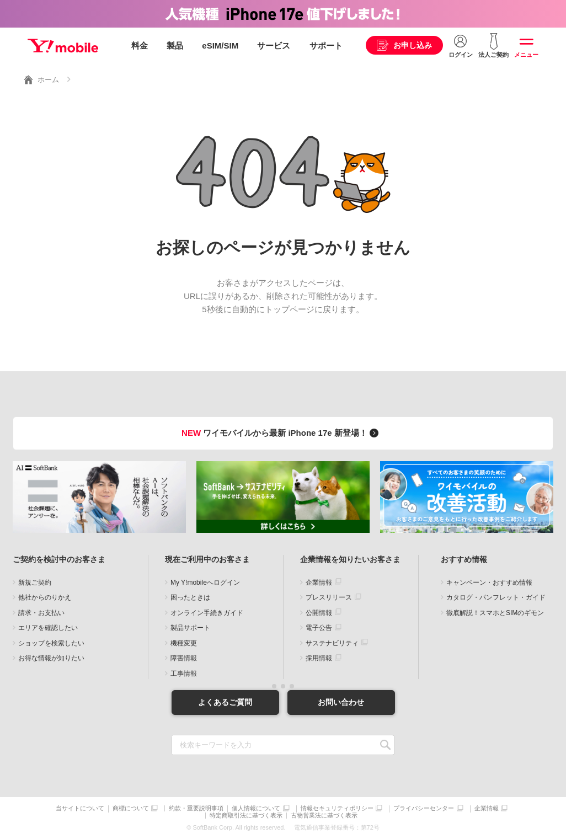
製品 (175, 45)
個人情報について (256, 808)
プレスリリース (329, 597)
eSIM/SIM (220, 45)
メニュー (526, 54)
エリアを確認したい (48, 628)
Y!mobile (63, 46)
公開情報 (319, 613)
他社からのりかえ (44, 597)
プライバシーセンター (423, 808)
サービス (273, 45)
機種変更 (183, 643)
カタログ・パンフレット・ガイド (496, 597)
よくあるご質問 (225, 702)
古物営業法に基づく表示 (324, 816)
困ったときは (190, 597)
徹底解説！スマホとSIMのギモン (495, 613)
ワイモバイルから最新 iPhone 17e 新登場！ (281, 432)
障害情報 (183, 658)
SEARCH (385, 745)
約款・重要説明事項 (196, 808)
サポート (326, 45)
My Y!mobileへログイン (205, 582)
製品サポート (190, 628)
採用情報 (319, 658)
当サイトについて (80, 808)
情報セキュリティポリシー (337, 808)
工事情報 (183, 673)
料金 (139, 45)
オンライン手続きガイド (206, 613)
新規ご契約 (34, 582)
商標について (131, 808)
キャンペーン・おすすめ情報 (489, 582)
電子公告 (319, 628)
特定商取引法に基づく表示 (246, 816)
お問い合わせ (341, 702)
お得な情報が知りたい (51, 658)
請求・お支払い (41, 613)
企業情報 (319, 582)
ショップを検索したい (51, 643)
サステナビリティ (332, 643)
